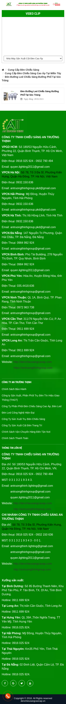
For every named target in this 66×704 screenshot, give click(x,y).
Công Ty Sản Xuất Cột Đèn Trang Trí (22, 425)
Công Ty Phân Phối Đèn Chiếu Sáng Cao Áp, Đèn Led (31, 406)
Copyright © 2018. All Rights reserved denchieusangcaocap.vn (33, 699)
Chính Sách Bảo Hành (14, 389)
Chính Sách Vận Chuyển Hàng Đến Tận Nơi (26, 431)
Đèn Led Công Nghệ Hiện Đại (18, 412)
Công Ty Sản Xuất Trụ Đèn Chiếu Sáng (23, 419)
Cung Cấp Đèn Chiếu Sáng (23, 69)
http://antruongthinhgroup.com (32, 509)
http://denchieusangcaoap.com (32, 361)
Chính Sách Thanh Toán (15, 438)
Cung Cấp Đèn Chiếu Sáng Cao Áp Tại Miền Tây (33, 73)
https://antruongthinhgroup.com (33, 367)
